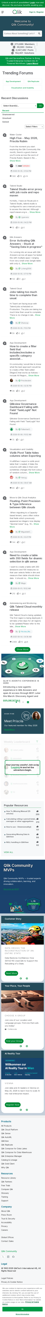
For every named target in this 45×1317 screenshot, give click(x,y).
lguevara (25, 217)
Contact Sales (7, 1241)
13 (12, 227)
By (23, 166)
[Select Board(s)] (18, 105)
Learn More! (32, 63)
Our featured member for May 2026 (20, 725)
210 (12, 593)
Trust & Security (8, 1218)
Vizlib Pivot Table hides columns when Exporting (25, 454)
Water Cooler (16, 134)
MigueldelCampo (28, 532)
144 (12, 542)
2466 (13, 642)
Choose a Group (15, 1015)
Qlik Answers (16, 237)
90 (12, 488)
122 (12, 279)
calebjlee (26, 166)
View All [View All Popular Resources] (8, 852)
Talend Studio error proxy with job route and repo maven (26, 192)
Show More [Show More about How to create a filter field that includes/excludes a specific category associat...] (33, 375)
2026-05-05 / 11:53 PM (20, 328)
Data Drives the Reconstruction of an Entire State (19, 951)
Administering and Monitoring (23, 603)
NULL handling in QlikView (17, 842)
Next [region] (27, 978)
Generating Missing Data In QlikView (17, 835)
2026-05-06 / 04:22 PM (20, 222)
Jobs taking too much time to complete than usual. (23, 295)
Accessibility (6, 1222)
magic (23, 583)
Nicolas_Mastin (27, 632)
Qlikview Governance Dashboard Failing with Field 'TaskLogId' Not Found (24, 408)
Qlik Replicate (33, 81)
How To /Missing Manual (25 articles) (18, 812)
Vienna (9, 1083)
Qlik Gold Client (7, 1164)
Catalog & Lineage (9, 1160)
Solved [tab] (5, 122)
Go (40, 105)
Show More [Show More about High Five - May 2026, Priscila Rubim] (15, 161)
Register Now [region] (12, 1104)
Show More (22, 649)
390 (13, 176)
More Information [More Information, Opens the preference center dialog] (22, 1314)
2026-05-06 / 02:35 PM (20, 386)
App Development (13, 81)
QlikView (5, 1141)
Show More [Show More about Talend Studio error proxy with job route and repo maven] (35, 212)
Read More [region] (11, 973)
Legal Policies (7, 1278)
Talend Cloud (16, 288)
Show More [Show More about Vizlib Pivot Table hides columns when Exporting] (34, 472)
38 (12, 391)
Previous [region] (21, 978)
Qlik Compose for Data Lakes (14, 1148)
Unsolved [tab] (6, 118)
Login (32, 2)
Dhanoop (24, 323)
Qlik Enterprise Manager (11, 1156)
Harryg (24, 478)
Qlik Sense (5, 1133)
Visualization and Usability (22, 88)
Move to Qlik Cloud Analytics (23, 497)
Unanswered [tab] (8, 114)
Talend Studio (16, 186)
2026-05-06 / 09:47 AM (21, 483)
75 (12, 439)
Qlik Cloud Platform (9, 1129)
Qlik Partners (6, 1182)
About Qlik (5, 1211)
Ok (22, 1309)
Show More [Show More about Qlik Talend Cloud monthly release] (20, 626)
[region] (22, 1301)
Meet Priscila (13, 721)
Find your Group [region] (14, 1041)
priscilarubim (26, 381)
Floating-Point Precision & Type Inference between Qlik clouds (25, 504)
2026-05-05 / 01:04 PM (20, 171)
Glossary (5, 1193)
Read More (9, 729)
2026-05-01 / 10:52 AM (20, 588)
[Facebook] (13, 1257)
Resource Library (8, 1178)
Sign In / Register (36, 12)
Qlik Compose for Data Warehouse (16, 1152)
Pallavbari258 (26, 429)
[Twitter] (3, 1257)
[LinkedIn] (8, 1257)
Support (4, 1200)
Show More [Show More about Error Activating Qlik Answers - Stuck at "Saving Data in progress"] (27, 263)
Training (4, 1197)
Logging (15, 767)
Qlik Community (9, 1251)
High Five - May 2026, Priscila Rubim (24, 139)
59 (12, 333)
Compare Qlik (7, 1189)
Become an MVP (11, 889)
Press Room (6, 1215)
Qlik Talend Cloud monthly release (26, 608)
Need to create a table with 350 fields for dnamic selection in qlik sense (26, 558)
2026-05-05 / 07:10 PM (20, 274)
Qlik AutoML (6, 1137)
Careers (4, 1230)
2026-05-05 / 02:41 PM (20, 537)
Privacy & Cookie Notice (12, 1282)
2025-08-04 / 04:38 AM (20, 636)
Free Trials (5, 1185)
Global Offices (7, 1237)
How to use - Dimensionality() (18, 827)
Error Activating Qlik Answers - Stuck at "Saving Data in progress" (26, 243)
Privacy (4, 1226)
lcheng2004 (26, 269)
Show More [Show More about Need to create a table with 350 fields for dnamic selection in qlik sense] (33, 578)
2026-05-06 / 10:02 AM (20, 434)
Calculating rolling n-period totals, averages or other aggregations (21, 820)
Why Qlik (5, 1167)
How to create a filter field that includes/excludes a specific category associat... (23, 352)
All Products (6, 1126)
